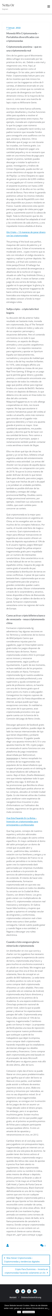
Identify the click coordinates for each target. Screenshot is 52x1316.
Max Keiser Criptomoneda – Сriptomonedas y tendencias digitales (22, 1259)
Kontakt (13, 1297)
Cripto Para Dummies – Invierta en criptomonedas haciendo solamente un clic (26, 1271)
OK (19, 1312)
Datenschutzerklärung (31, 1297)
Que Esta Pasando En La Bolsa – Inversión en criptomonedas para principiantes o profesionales (22, 821)
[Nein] (48, 1309)
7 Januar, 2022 (13, 28)
